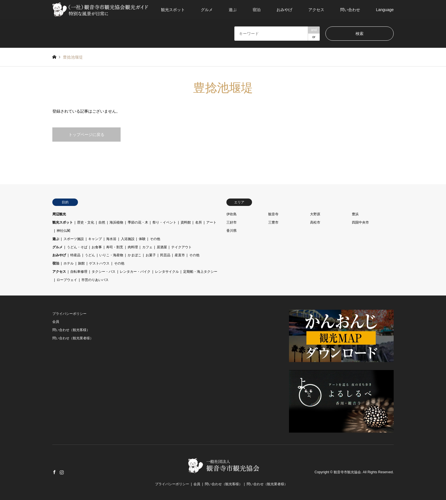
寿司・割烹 (114, 247)
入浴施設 (128, 239)
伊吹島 (231, 214)
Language (385, 9)
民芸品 (165, 255)
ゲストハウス (99, 263)
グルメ (207, 9)
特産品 (75, 255)
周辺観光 (59, 214)
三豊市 (273, 222)
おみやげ (284, 9)
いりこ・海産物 (111, 255)
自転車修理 (78, 272)
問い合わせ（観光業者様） (72, 338)
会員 (55, 322)
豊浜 (355, 214)
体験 (142, 239)
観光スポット (173, 9)
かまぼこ (134, 255)
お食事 (97, 247)
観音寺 (273, 214)
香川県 (231, 231)
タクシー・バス (103, 272)
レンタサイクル (167, 272)
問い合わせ (350, 9)
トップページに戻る (86, 134)
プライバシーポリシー (69, 314)
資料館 (186, 222)
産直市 (180, 255)
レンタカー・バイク (135, 272)
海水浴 (111, 239)
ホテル (68, 263)
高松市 (315, 222)
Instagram (62, 472)
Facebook (54, 472)
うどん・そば (77, 247)
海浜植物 (116, 222)
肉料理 (133, 247)
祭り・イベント (164, 222)
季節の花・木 (138, 222)
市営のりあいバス (95, 280)
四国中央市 (360, 222)
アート (211, 222)
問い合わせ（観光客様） (71, 330)
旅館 (81, 263)
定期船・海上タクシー (200, 272)
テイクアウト (181, 247)
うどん (90, 255)
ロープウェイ (67, 280)
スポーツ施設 (73, 239)
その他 (155, 239)
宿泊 (257, 9)
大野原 (315, 214)
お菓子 (151, 255)
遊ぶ (233, 9)
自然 (101, 222)
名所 (198, 222)
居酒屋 (162, 247)
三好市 (231, 222)
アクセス (316, 9)
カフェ (147, 247)
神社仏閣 (63, 231)
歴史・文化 (85, 222)
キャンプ (95, 239)
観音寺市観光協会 (347, 472)
